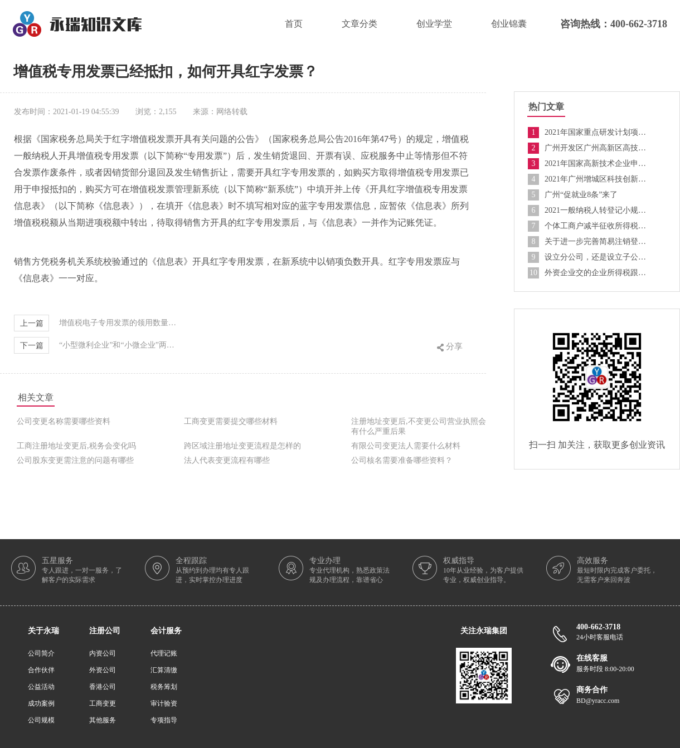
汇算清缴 (163, 670)
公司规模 (41, 720)
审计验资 (163, 703)
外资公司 (102, 670)
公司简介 (41, 653)
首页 (294, 23)
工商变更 (102, 703)
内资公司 (102, 653)
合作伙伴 (41, 670)
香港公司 (102, 687)
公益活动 (41, 687)
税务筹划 (163, 687)
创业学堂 (434, 23)
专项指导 (163, 720)
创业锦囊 (509, 23)
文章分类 (359, 23)
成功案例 (41, 703)
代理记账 (163, 653)
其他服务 (102, 720)
